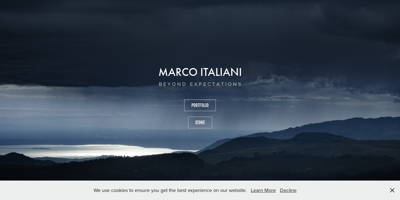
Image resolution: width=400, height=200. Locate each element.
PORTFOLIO (200, 105)
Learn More (263, 190)
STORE (200, 122)
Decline (288, 190)
